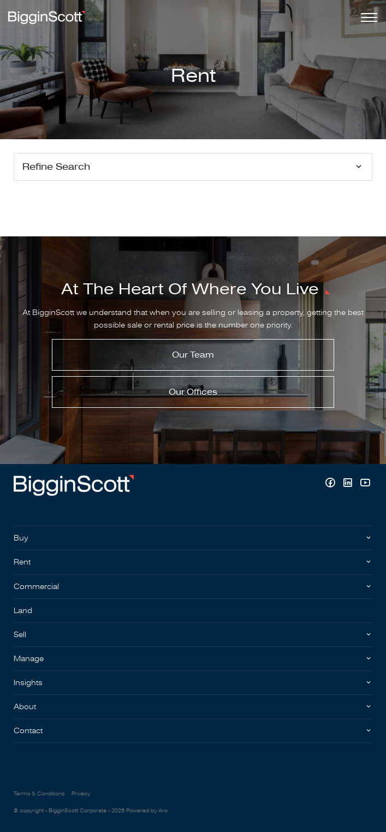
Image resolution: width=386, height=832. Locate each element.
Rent (22, 562)
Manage (29, 658)
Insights (28, 682)
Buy (21, 538)
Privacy (81, 794)
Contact (28, 730)
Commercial (36, 586)
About (25, 706)
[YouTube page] (365, 484)
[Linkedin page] (349, 484)
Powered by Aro (147, 810)
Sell (20, 634)
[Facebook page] (331, 484)
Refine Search (56, 167)
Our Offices (193, 392)
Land (23, 610)
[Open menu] (367, 17)
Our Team (193, 355)
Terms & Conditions (39, 794)
